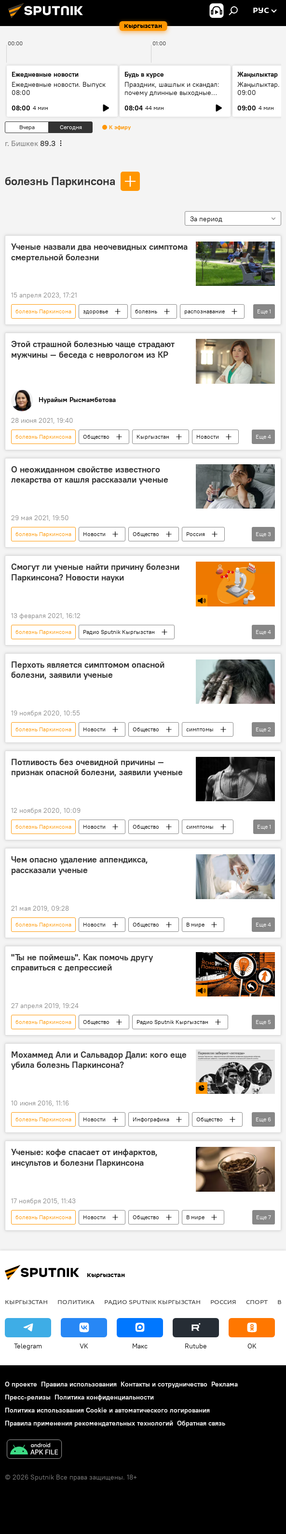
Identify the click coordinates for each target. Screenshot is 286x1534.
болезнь (146, 311)
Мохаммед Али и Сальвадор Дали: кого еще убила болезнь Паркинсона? (99, 1060)
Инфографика (151, 1119)
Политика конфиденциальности (104, 1397)
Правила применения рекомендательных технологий (89, 1423)
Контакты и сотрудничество (164, 1384)
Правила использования (79, 1384)
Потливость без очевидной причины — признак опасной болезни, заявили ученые (97, 767)
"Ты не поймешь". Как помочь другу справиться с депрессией (82, 962)
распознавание (204, 311)
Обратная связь (201, 1423)
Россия (195, 534)
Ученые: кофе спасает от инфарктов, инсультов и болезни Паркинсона (84, 1157)
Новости (207, 436)
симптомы (200, 729)
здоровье (95, 311)
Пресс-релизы (28, 1397)
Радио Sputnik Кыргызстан (119, 631)
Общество (96, 436)
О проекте (21, 1384)
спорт (257, 1301)
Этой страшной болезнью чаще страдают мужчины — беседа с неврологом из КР (93, 349)
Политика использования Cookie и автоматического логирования (107, 1410)
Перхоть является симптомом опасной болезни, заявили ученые (87, 670)
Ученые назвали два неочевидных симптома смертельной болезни (99, 252)
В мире (195, 924)
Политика (76, 1301)
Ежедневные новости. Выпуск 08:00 (59, 88)
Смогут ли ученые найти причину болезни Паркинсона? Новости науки (95, 572)
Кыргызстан (152, 436)
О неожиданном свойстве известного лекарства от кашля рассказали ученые (89, 474)
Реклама (224, 1384)
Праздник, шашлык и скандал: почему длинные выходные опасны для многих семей (171, 92)
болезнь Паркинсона (60, 181)
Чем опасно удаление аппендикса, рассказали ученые (79, 864)
